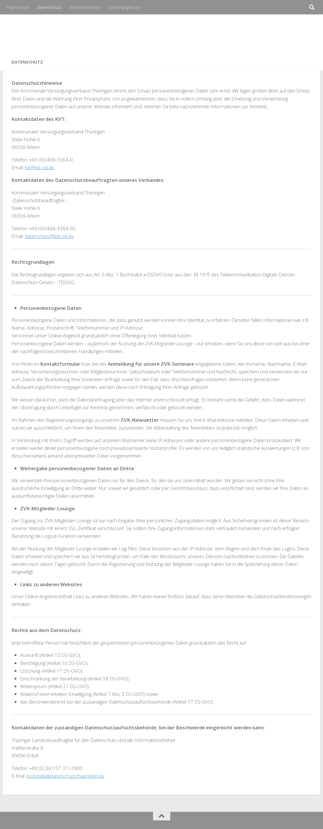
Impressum (18, 7)
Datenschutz (49, 7)
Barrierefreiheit (85, 7)
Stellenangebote (124, 7)
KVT (21, 34)
